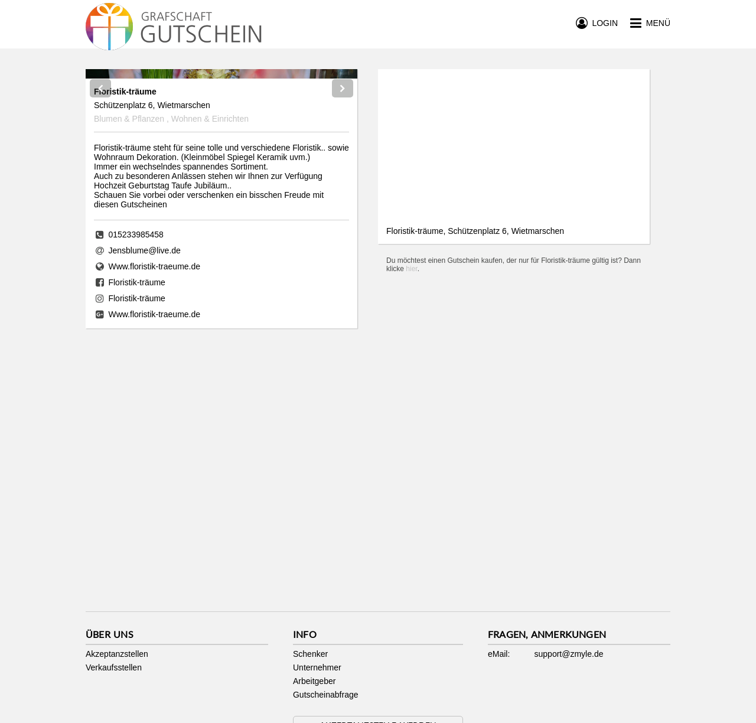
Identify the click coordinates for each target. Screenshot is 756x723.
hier (411, 269)
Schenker (310, 654)
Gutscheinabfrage (326, 694)
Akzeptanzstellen (117, 654)
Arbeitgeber (314, 681)
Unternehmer (317, 667)
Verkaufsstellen (114, 667)
